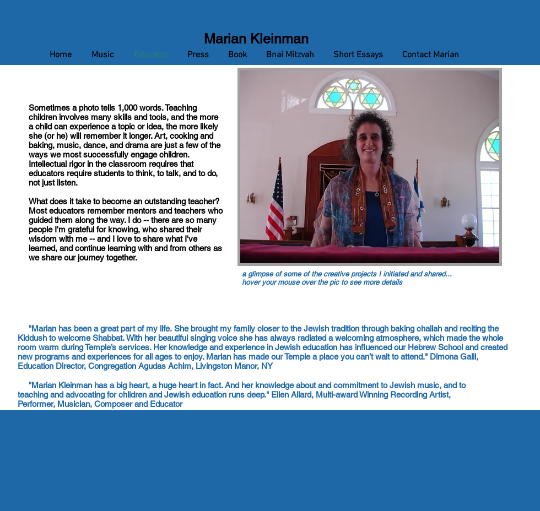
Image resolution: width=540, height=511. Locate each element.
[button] (369, 167)
